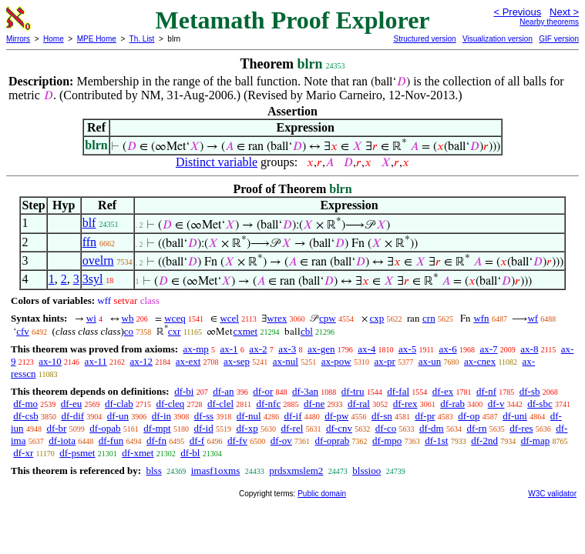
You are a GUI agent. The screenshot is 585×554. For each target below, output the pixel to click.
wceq (174, 318)
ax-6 (448, 349)
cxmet (245, 331)
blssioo (366, 470)
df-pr (425, 416)
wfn (481, 318)
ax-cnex (480, 361)
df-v (496, 403)
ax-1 (229, 349)
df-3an (305, 391)
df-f (197, 440)
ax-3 (287, 349)
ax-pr (384, 361)
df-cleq (170, 403)
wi (91, 318)
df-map (535, 440)
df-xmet (137, 453)
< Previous (517, 12)
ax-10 (50, 361)
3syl (92, 278)
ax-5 (407, 349)
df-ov (281, 440)
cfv (22, 331)
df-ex (442, 391)
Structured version (424, 39)
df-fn (156, 440)
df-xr (23, 453)
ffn (89, 242)
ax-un (430, 361)
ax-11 (96, 361)
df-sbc (540, 403)
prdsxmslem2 (296, 470)
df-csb (26, 416)
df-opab (104, 428)
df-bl (190, 453)
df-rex (405, 403)
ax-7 (488, 349)
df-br (56, 428)
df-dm (431, 428)
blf (89, 222)
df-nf (486, 391)
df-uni (515, 416)
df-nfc (268, 403)
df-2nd (484, 440)
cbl (307, 331)
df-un (118, 416)
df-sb (529, 391)
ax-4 (366, 349)
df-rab (452, 403)
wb (128, 318)
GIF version (559, 39)
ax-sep (237, 361)
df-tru (353, 391)
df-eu (71, 403)
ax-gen (321, 349)
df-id (203, 428)
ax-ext (188, 361)
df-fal (398, 391)
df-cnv (339, 428)
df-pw (336, 416)
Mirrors (18, 39)
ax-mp (196, 349)
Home (53, 39)
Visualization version (497, 39)
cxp (377, 318)
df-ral (359, 403)
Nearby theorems (549, 22)
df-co (385, 428)
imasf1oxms (215, 470)
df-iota (62, 440)
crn (428, 318)
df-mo (25, 403)
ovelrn (98, 260)
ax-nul (285, 361)
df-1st (436, 440)
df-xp (246, 428)
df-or (263, 391)
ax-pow (336, 361)
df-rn (476, 428)
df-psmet (77, 453)
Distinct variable (216, 162)
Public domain (322, 493)
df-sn (382, 416)
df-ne (314, 403)
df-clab (119, 403)
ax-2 (258, 349)
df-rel (292, 428)
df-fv (237, 440)
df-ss (203, 416)
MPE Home (96, 39)
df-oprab (332, 440)
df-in (161, 416)
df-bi (183, 391)
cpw (327, 318)
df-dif (73, 416)
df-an (223, 391)
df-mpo (387, 440)
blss (153, 470)
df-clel (220, 403)
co (128, 331)
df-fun (111, 440)
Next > (564, 12)
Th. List (142, 39)
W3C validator (552, 493)
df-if (292, 416)
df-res (521, 428)
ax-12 (141, 361)
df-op (468, 416)
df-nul (249, 416)
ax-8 (529, 349)
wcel (229, 318)
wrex (277, 318)
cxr (174, 331)
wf (532, 318)
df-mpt (156, 428)
